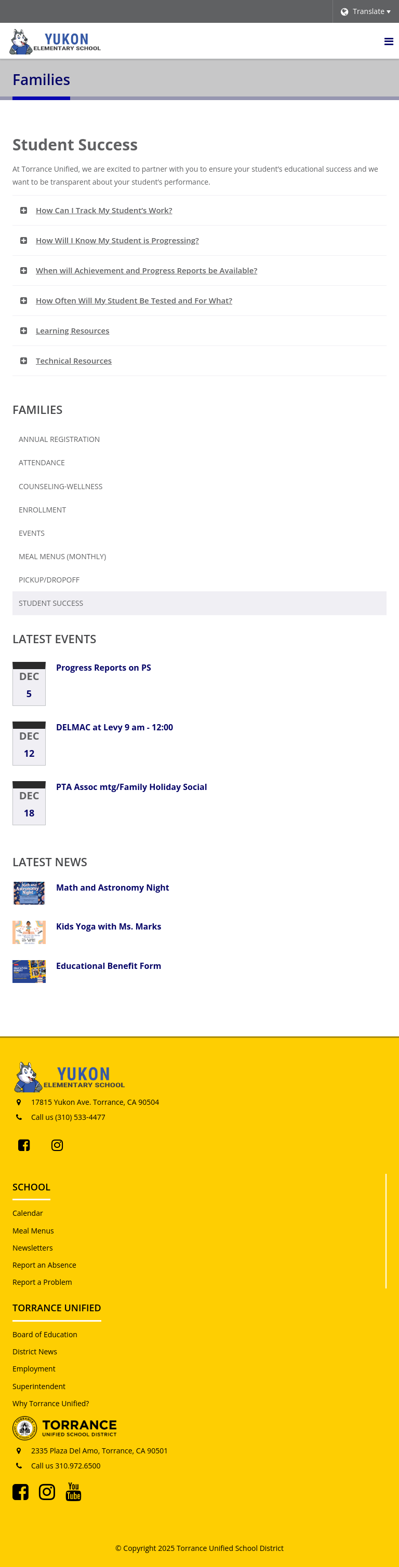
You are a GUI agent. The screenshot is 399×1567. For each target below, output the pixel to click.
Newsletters (32, 1248)
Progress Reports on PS (103, 667)
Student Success (51, 603)
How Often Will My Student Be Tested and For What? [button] (134, 300)
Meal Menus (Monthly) (79, 558)
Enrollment (59, 512)
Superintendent (38, 1386)
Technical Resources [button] (74, 360)
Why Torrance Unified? (50, 1403)
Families (37, 409)
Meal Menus (33, 1231)
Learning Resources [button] (73, 330)
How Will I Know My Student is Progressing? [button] (117, 240)
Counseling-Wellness (60, 486)
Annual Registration (59, 439)
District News (34, 1351)
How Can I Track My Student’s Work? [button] (104, 210)
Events (32, 533)
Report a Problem (42, 1282)
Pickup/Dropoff (49, 580)
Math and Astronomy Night (112, 887)
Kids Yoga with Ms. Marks (108, 926)
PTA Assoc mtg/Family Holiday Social (131, 787)
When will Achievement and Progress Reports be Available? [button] (146, 270)
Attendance (42, 462)
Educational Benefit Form (108, 966)
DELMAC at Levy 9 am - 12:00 (114, 727)
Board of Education (44, 1334)
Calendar (27, 1213)
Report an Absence (44, 1265)
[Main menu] (388, 41)
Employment (34, 1369)
